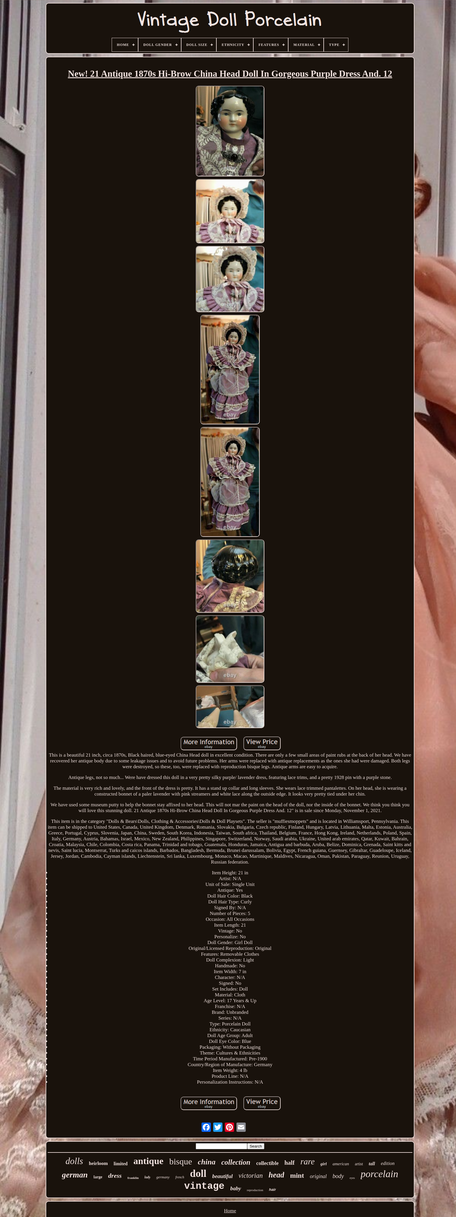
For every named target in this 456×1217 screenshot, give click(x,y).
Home (230, 1211)
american (340, 1163)
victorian (250, 1175)
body (338, 1176)
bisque (180, 1161)
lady (148, 1177)
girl (323, 1163)
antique (148, 1161)
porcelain (379, 1173)
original (318, 1176)
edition (387, 1163)
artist (359, 1164)
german (75, 1174)
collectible (267, 1163)
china (206, 1162)
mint (297, 1175)
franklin (133, 1178)
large (98, 1177)
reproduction (255, 1190)
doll (198, 1173)
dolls (74, 1161)
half (289, 1162)
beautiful (222, 1176)
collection (235, 1162)
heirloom (98, 1163)
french (179, 1177)
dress (115, 1175)
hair (272, 1189)
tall (372, 1163)
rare (307, 1161)
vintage (204, 1186)
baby (235, 1188)
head (276, 1174)
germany (163, 1177)
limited (121, 1163)
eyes (352, 1178)
